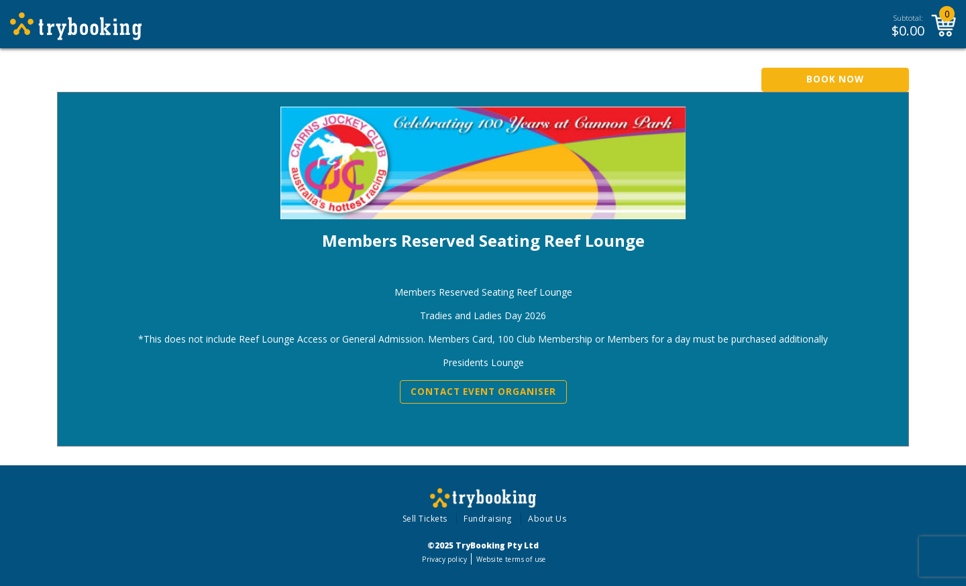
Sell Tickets (424, 518)
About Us (547, 518)
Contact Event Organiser (483, 392)
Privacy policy (444, 559)
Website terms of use (510, 559)
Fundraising (488, 518)
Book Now (835, 79)
